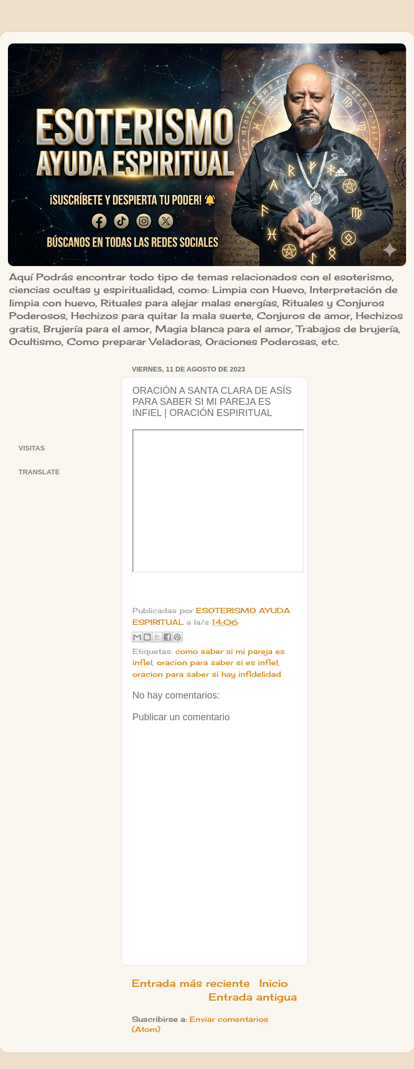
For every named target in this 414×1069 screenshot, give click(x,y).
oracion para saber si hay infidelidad (206, 674)
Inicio (273, 983)
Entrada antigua (253, 997)
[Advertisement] (63, 395)
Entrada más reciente (191, 983)
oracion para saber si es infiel (217, 662)
